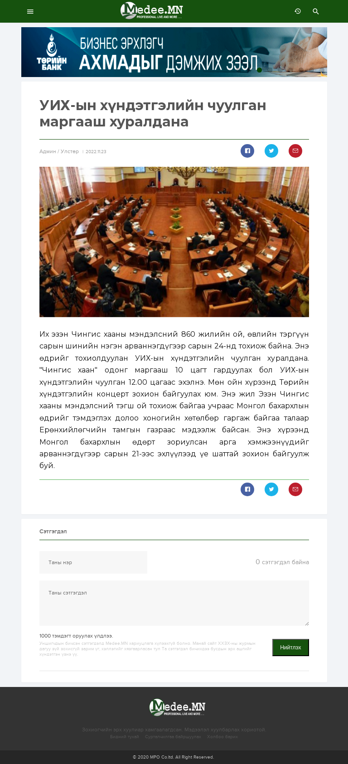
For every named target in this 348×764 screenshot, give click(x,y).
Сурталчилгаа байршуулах (173, 737)
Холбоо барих (222, 737)
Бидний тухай (124, 737)
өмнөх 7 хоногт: (295, 11)
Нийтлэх (290, 647)
